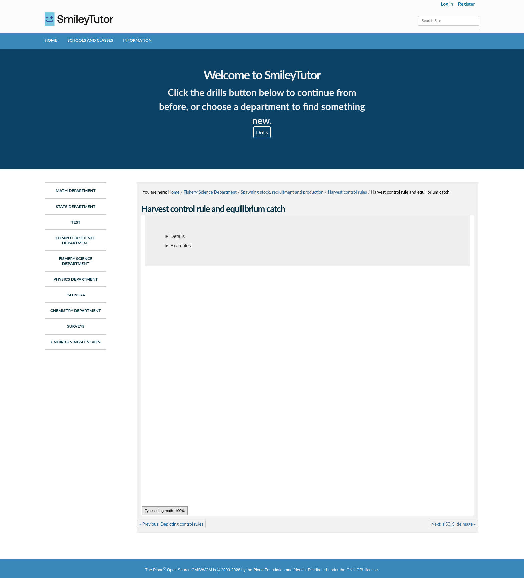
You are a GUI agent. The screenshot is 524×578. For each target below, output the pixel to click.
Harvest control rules (347, 192)
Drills (262, 132)
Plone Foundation (269, 570)
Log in (447, 4)
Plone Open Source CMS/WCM (182, 570)
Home (51, 40)
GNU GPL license (362, 570)
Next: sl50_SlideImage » (453, 524)
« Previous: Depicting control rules (171, 524)
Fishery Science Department (210, 192)
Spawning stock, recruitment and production (282, 192)
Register (466, 4)
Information (137, 40)
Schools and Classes (90, 40)
